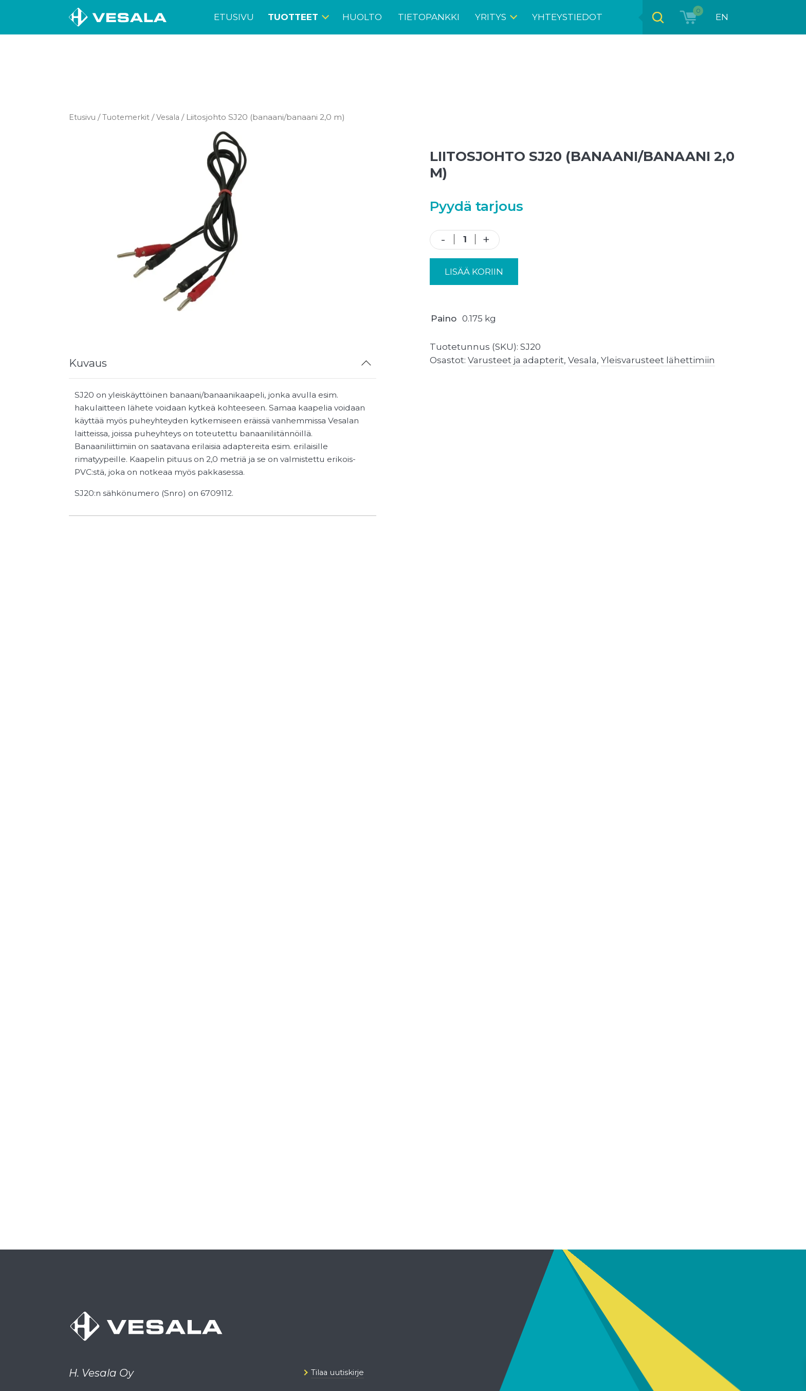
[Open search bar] (655, 17)
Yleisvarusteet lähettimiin (658, 360)
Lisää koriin (474, 271)
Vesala (174, 117)
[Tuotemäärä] (465, 239)
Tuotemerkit (129, 117)
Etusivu (83, 117)
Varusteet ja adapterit (516, 360)
